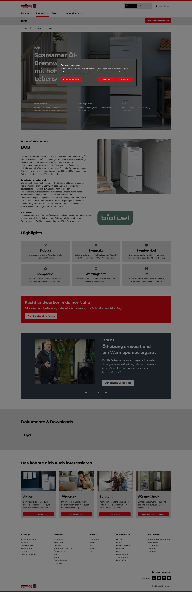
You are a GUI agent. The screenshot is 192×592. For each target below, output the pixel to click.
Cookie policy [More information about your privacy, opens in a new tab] (95, 73)
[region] (97, 72)
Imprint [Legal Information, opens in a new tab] (102, 73)
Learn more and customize (71, 79)
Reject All (106, 79)
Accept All (124, 79)
